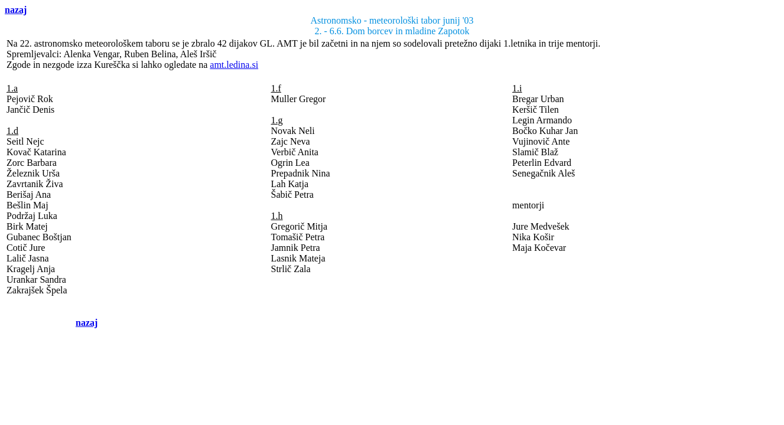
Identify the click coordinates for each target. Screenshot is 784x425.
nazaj (16, 10)
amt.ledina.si (234, 65)
